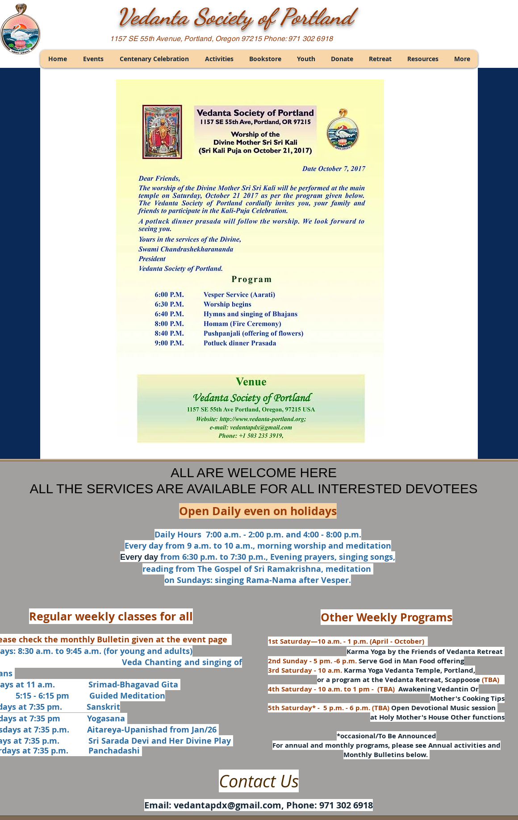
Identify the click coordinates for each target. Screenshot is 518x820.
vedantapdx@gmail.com (227, 805)
